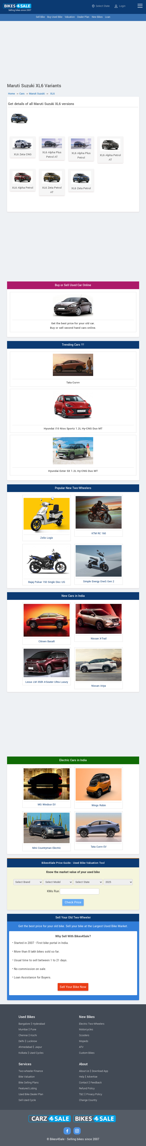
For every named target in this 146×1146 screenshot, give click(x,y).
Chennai (23, 1035)
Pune (33, 1029)
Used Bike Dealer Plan (31, 1094)
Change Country (88, 1100)
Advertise (92, 1077)
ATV (81, 1047)
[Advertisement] (73, 51)
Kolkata (23, 1053)
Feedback (96, 1082)
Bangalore (24, 1024)
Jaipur (38, 1047)
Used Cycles (36, 1053)
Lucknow (32, 1041)
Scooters (84, 1035)
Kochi (33, 1035)
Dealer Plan (83, 17)
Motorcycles (86, 1029)
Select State (101, 6)
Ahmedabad (25, 1047)
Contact (83, 1082)
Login (120, 6)
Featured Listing (28, 1088)
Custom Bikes (86, 1053)
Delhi (21, 1041)
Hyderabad (39, 1024)
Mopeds (83, 1041)
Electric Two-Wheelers (91, 1024)
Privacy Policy (94, 1094)
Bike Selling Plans (29, 1082)
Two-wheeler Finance (31, 1071)
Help (81, 1077)
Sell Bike (40, 17)
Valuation (70, 17)
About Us (84, 1071)
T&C (81, 1094)
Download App (100, 1071)
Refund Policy (87, 1088)
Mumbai (23, 1029)
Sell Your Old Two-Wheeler (73, 917)
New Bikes (97, 17)
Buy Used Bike (54, 17)
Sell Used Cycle (27, 1100)
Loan (107, 17)
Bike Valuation (27, 1077)
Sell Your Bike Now (73, 987)
